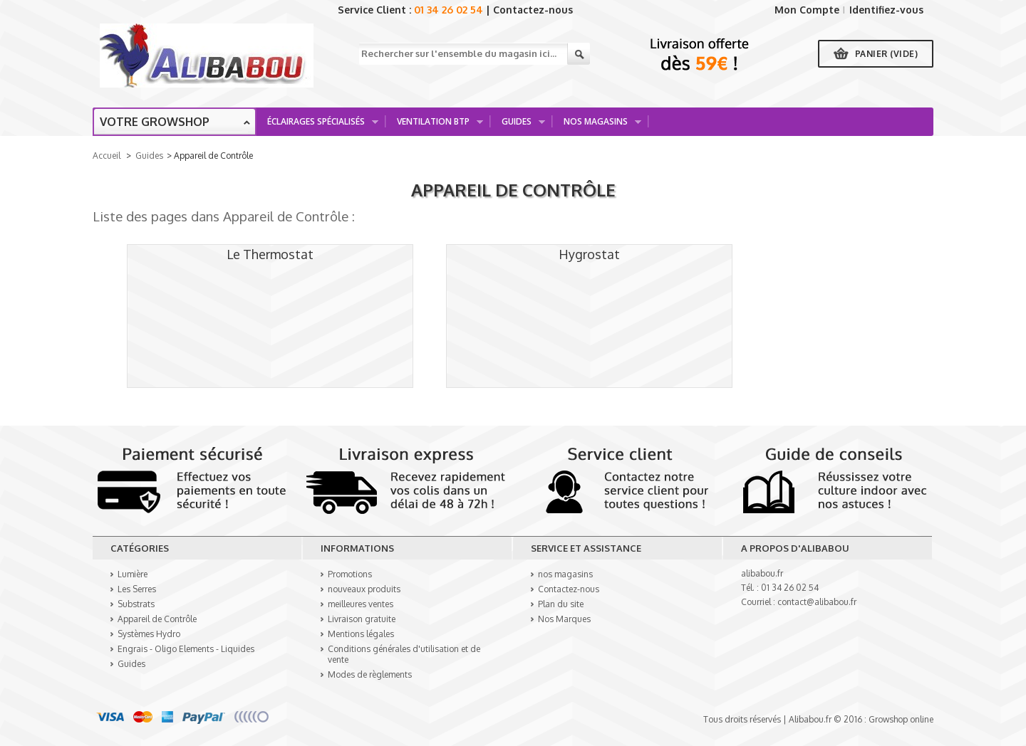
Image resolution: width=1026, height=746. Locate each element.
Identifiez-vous (886, 10)
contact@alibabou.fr (816, 602)
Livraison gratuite (361, 619)
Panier (886, 53)
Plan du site (561, 604)
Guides (518, 125)
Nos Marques (564, 619)
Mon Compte (806, 10)
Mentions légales (361, 634)
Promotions (350, 574)
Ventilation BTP (435, 125)
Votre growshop (154, 122)
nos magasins (565, 574)
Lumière (132, 574)
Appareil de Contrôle (513, 190)
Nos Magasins (597, 125)
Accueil (106, 155)
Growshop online (901, 719)
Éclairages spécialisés (317, 125)
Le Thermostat (270, 254)
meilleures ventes (360, 604)
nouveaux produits (364, 589)
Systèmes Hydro (149, 634)
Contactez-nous (533, 10)
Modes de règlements (370, 674)
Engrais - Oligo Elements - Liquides (186, 648)
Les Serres (137, 589)
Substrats (136, 604)
